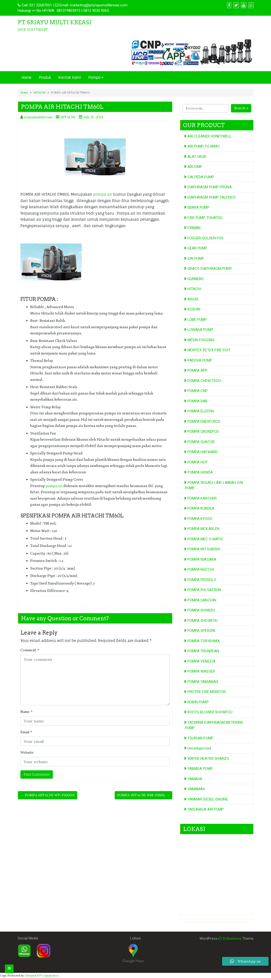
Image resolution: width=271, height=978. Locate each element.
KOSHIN (193, 309)
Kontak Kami (69, 77)
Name (26, 711)
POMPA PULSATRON (204, 590)
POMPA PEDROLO (201, 580)
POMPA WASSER (201, 671)
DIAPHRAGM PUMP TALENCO (211, 197)
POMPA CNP (197, 391)
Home (26, 77)
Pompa (94, 77)
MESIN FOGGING (200, 340)
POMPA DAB (197, 401)
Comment (29, 650)
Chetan (29, 975)
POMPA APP (197, 370)
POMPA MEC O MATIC (205, 539)
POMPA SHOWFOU (202, 620)
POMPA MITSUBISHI (203, 549)
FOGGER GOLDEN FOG (205, 238)
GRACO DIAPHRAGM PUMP (209, 268)
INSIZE (193, 299)
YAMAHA (194, 779)
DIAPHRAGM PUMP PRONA (209, 187)
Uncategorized (199, 748)
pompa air (103, 194)
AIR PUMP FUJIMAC (203, 146)
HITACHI (39, 92)
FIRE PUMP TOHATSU (205, 218)
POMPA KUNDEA (200, 508)
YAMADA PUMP (200, 768)
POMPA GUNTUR (200, 442)
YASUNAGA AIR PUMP (205, 809)
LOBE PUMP (197, 319)
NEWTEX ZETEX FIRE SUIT (208, 350)
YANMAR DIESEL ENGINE (207, 799)
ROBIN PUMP (198, 702)
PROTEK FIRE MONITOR (206, 692)
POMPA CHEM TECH (204, 381)
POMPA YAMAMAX (202, 681)
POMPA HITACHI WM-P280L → (143, 795)
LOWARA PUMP (200, 329)
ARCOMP (194, 166)
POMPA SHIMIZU (201, 610)
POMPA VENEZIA (201, 661)
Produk (45, 77)
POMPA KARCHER (202, 498)
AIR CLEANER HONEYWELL (209, 136)
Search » (241, 108)
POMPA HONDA (200, 472)
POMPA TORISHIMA (203, 641)
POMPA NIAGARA (201, 559)
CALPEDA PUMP (200, 177)
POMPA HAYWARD (202, 452)
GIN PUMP (195, 258)
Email (26, 732)
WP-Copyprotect (47, 975)
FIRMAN (194, 228)
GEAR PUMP (197, 248)
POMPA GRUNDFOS (203, 431)
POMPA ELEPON (200, 411)
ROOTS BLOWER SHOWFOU (209, 712)
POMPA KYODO (199, 518)
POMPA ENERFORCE (204, 421)
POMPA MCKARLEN (203, 529)
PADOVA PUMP (199, 360)
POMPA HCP (197, 462)
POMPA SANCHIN (201, 600)
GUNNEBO (195, 279)
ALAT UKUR (196, 156)
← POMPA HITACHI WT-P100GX (47, 795)
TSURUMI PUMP (200, 738)
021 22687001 (40, 5)
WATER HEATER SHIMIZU (208, 758)
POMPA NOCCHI (200, 569)
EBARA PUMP (198, 207)
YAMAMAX (196, 789)
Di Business (229, 938)
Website (27, 752)
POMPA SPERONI (201, 630)
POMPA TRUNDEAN (203, 651)
